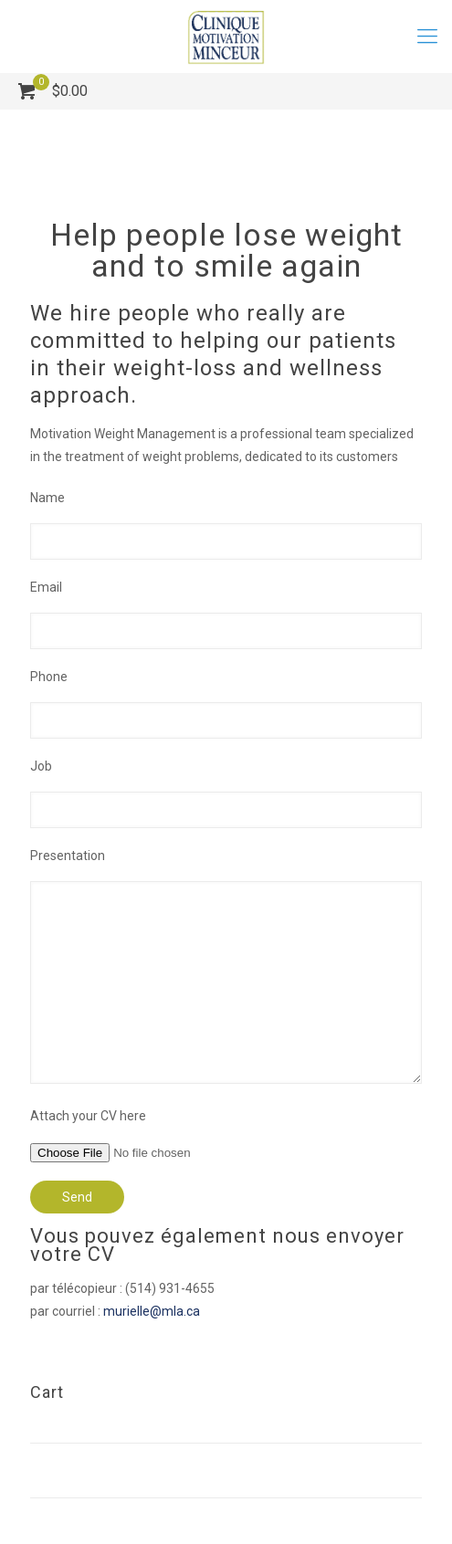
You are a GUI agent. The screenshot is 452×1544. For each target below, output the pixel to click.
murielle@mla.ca (151, 1311)
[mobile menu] (427, 36)
